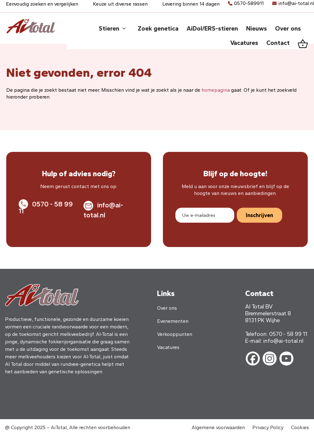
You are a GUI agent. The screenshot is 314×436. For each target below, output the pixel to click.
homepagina (216, 90)
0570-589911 (249, 3)
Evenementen (172, 321)
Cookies (300, 427)
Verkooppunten (174, 334)
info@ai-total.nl (296, 3)
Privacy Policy (267, 427)
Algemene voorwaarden (218, 427)
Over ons (167, 308)
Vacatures (168, 347)
